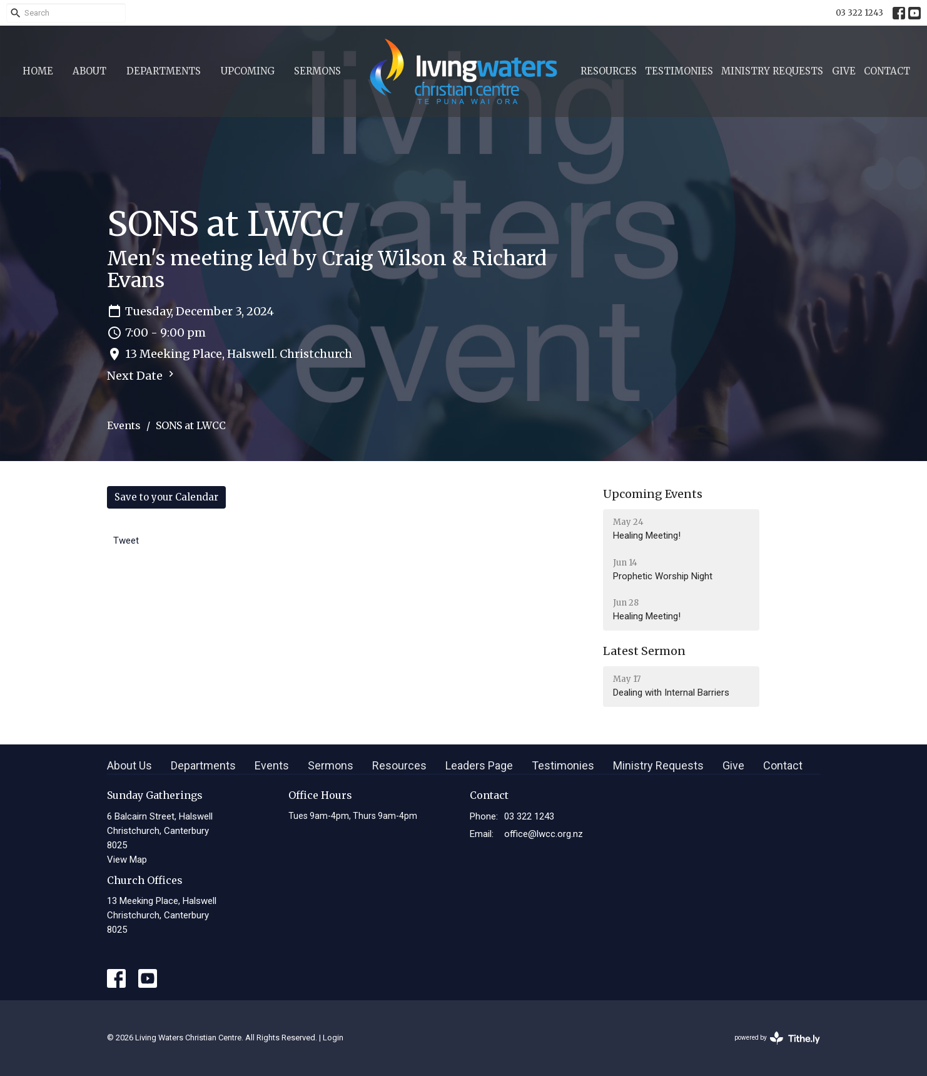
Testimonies (679, 71)
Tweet (126, 540)
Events (124, 425)
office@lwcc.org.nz (543, 834)
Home (38, 71)
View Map (127, 859)
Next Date (142, 375)
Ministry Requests (772, 71)
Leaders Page (479, 765)
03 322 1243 (859, 13)
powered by (777, 1038)
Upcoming (248, 71)
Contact (887, 71)
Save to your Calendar (166, 497)
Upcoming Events (652, 494)
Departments (163, 71)
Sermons (317, 71)
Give (844, 71)
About (89, 71)
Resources (608, 71)
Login (333, 1037)
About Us (129, 765)
